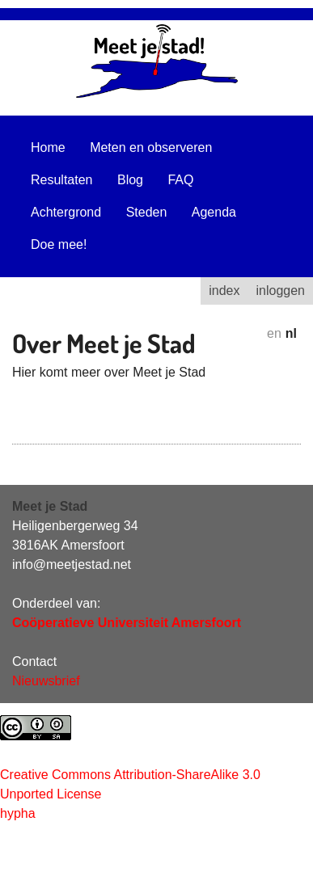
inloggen (281, 290)
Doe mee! (59, 244)
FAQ (180, 180)
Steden (146, 212)
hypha (18, 813)
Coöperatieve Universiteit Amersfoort (126, 623)
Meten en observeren (151, 147)
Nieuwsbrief (46, 681)
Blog (130, 180)
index (224, 290)
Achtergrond (66, 212)
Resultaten (62, 180)
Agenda (214, 212)
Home (48, 147)
